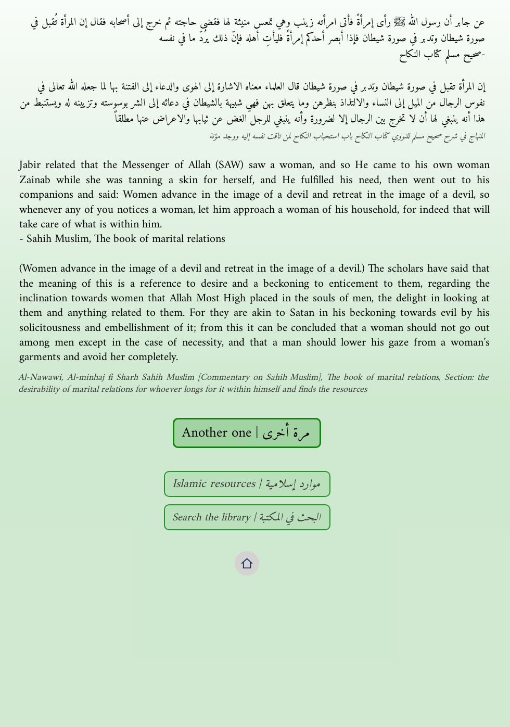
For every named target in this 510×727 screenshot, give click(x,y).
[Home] (247, 563)
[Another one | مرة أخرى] (247, 433)
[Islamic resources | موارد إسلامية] (247, 484)
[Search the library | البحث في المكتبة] (247, 517)
